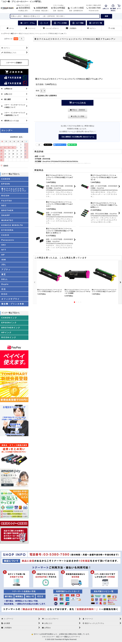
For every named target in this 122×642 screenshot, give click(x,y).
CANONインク (9, 318)
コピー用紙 (77, 23)
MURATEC (7, 220)
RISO (4, 294)
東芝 (3, 274)
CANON (5, 179)
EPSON (5, 184)
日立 (3, 289)
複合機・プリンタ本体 (12, 304)
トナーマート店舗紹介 (14, 63)
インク (44, 23)
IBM (3, 259)
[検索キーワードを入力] (55, 16)
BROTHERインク (10, 327)
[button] (112, 28)
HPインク (6, 332)
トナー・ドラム (27, 23)
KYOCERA (7, 230)
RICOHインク (8, 337)
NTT (3, 250)
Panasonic (7, 240)
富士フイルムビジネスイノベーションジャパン (13, 190)
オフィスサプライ (10, 299)
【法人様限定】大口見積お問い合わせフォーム (77, 137)
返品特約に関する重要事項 (46, 96)
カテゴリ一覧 (95, 23)
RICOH (5, 195)
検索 (106, 16)
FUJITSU (6, 200)
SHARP (5, 215)
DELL (4, 279)
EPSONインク (9, 322)
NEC (3, 205)
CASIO (5, 235)
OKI (3, 245)
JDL (3, 264)
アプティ (5, 269)
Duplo (5, 284)
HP (3, 255)
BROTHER (7, 210)
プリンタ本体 (60, 23)
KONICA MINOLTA (12, 225)
